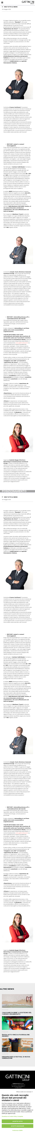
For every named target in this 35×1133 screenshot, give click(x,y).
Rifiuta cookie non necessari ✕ (24, 1091)
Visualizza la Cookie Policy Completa (12, 1116)
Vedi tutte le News (11, 6)
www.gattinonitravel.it (22, 342)
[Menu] (2, 2)
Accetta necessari (17, 1126)
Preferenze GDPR (17, 1130)
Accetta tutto (17, 1121)
